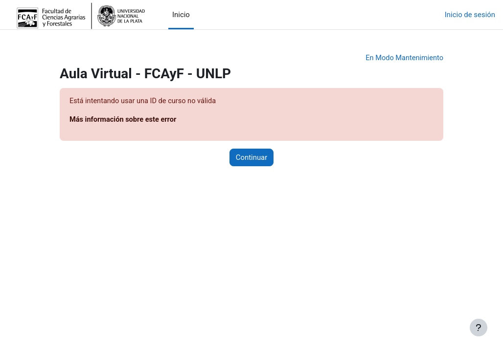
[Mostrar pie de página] (478, 327)
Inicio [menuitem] (181, 14)
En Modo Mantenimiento (403, 58)
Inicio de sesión (470, 14)
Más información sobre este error (124, 120)
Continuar (252, 158)
